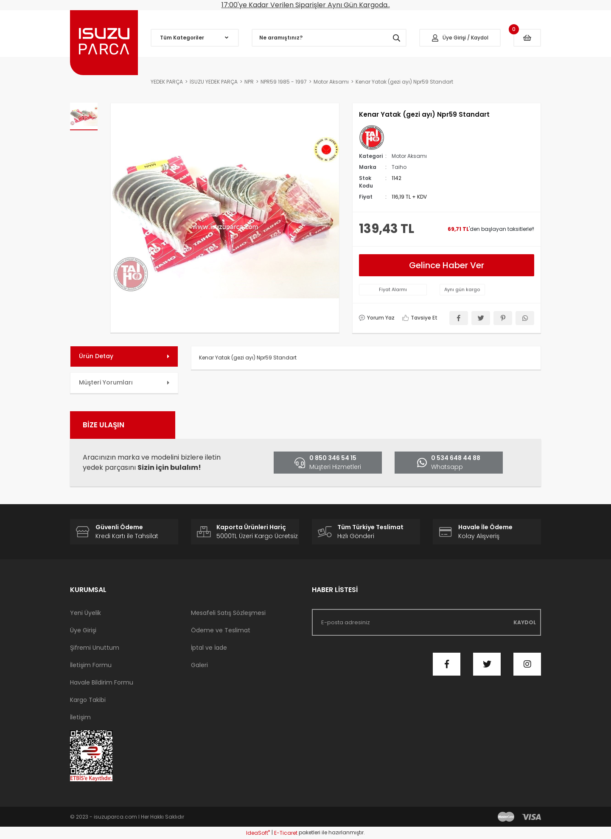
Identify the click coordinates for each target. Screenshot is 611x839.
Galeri (199, 665)
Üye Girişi (83, 630)
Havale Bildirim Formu (101, 682)
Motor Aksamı (409, 156)
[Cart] (527, 38)
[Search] (329, 38)
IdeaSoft (258, 832)
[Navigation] (195, 38)
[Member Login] (460, 38)
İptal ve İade (209, 647)
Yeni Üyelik (85, 613)
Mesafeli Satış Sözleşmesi (228, 613)
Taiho (399, 167)
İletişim (80, 717)
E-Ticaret (285, 832)
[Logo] (104, 42)
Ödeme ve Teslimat (220, 630)
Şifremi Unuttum (94, 647)
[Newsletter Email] (426, 622)
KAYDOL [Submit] (524, 622)
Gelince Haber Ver (446, 265)
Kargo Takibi (88, 700)
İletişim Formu (91, 665)
